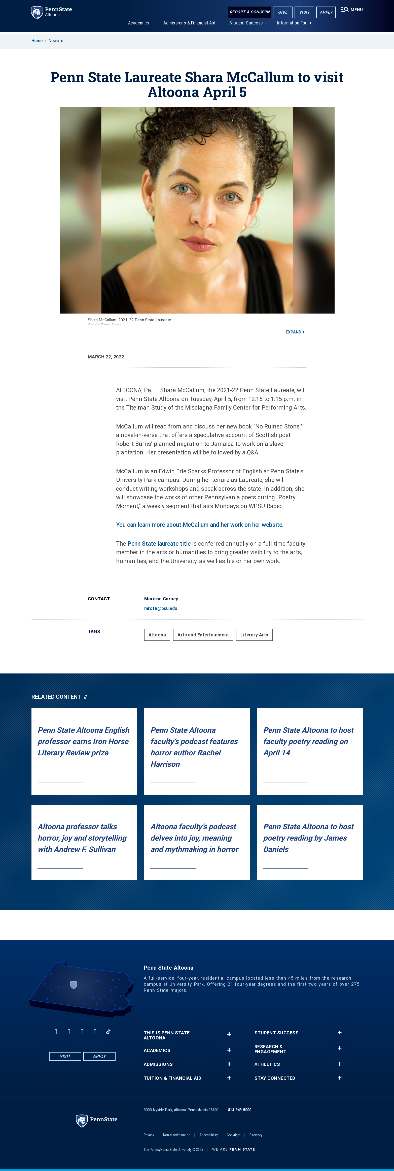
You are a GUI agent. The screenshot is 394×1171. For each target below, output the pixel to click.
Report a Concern (249, 12)
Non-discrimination (176, 1135)
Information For (291, 24)
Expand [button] (293, 332)
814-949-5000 (239, 1109)
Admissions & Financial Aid (189, 24)
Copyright (233, 1135)
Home (37, 40)
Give (282, 12)
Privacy (149, 1135)
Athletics (267, 1064)
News (54, 40)
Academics (138, 24)
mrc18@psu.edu (160, 608)
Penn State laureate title (159, 543)
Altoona (157, 634)
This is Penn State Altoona (167, 1035)
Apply (325, 12)
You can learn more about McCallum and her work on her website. (199, 524)
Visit (303, 12)
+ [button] (229, 1034)
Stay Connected (275, 1078)
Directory (255, 1135)
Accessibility (208, 1135)
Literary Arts (254, 634)
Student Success (246, 24)
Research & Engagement (270, 1049)
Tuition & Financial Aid (172, 1078)
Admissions (158, 1064)
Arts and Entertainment (203, 634)
